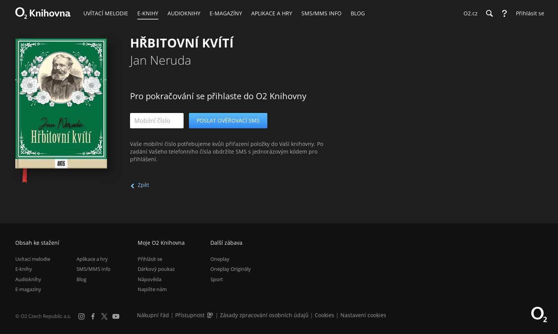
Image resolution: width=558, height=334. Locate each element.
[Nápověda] (504, 13)
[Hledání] (489, 13)
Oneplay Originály (230, 268)
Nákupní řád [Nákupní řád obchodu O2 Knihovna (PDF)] (153, 315)
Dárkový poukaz (156, 268)
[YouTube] (116, 316)
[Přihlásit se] (528, 13)
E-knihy (23, 268)
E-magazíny (28, 289)
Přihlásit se (150, 258)
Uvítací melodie (32, 258)
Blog (81, 279)
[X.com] (104, 316)
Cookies (324, 315)
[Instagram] (81, 316)
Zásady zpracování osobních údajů (264, 315)
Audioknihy (28, 279)
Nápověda (149, 279)
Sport (216, 279)
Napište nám (152, 289)
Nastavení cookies (363, 315)
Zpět (143, 184)
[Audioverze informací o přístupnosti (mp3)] (210, 315)
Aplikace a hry (92, 258)
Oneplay (219, 258)
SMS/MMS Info (93, 268)
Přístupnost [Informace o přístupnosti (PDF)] (190, 315)
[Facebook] (93, 316)
